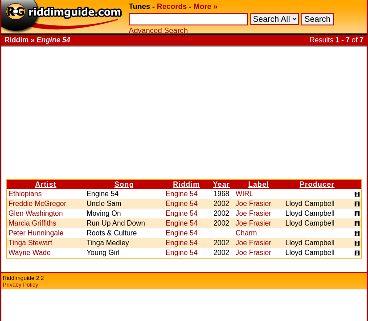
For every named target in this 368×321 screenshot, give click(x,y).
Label (258, 184)
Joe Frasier (253, 203)
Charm (246, 233)
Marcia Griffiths (32, 223)
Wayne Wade (29, 252)
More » (205, 6)
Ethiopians (25, 194)
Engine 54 (182, 194)
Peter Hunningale (36, 233)
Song (124, 184)
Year (221, 184)
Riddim (186, 184)
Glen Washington (35, 213)
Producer (317, 184)
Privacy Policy (20, 284)
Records (172, 6)
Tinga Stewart (30, 243)
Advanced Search (158, 30)
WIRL (245, 194)
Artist (46, 184)
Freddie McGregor (37, 203)
